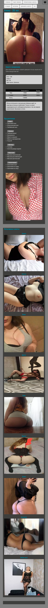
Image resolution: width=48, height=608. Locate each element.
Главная (7, 2)
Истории (15, 6)
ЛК (35, 6)
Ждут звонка (17, 2)
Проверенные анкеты (30, 2)
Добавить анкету (26, 6)
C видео (7, 6)
